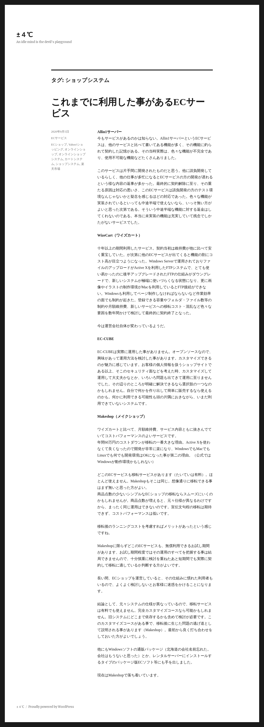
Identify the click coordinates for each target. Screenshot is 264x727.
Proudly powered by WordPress (51, 707)
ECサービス (59, 138)
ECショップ (59, 144)
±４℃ (24, 35)
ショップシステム (68, 164)
